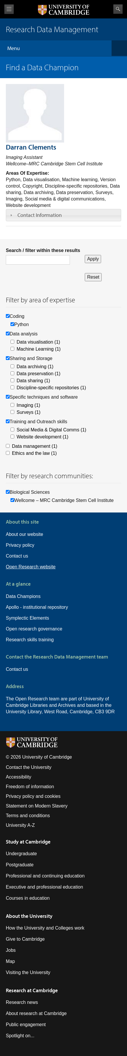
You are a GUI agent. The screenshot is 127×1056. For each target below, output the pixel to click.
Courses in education (28, 898)
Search (118, 9)
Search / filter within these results (43, 250)
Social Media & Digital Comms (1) (51, 429)
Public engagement (26, 1024)
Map (10, 961)
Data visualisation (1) (38, 342)
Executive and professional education (44, 886)
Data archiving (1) (35, 366)
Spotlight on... (20, 1035)
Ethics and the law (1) (34, 453)
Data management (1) (34, 446)
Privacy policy (20, 545)
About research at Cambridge (36, 1013)
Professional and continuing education (45, 875)
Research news (22, 1002)
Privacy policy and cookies (33, 796)
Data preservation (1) (38, 373)
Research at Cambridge (32, 990)
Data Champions (23, 596)
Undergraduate (21, 853)
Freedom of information (30, 786)
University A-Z (20, 825)
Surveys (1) (28, 412)
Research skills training (30, 639)
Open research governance (34, 628)
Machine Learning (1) (39, 349)
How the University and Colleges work (45, 927)
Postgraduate (19, 864)
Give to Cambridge (25, 939)
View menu (9, 9)
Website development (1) (42, 436)
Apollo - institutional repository (37, 607)
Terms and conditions (28, 815)
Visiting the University (28, 972)
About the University (29, 916)
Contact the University (29, 767)
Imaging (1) (28, 405)
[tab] (63, 215)
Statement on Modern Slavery (37, 805)
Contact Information (39, 215)
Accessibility (18, 776)
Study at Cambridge (28, 841)
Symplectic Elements (27, 618)
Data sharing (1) (33, 380)
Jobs (11, 950)
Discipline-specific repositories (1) (51, 387)
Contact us (17, 555)
